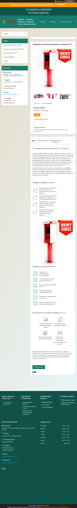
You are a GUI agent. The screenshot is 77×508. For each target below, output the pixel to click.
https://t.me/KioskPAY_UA (9, 462)
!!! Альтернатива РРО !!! (10, 53)
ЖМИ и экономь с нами (68, 400)
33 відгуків (60, 1)
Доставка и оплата (66, 21)
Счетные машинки (47, 407)
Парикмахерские (47, 402)
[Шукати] (26, 34)
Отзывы (5, 61)
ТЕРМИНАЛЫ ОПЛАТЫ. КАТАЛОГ (13, 45)
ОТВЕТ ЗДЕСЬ (60, 5)
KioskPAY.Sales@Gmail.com (11, 94)
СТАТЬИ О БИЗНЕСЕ (9, 57)
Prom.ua (47, 505)
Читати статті (38, 367)
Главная (42, 21)
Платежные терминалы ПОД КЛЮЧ (13, 49)
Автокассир (45, 405)
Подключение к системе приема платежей (27, 412)
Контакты (53, 21)
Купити (37, 115)
